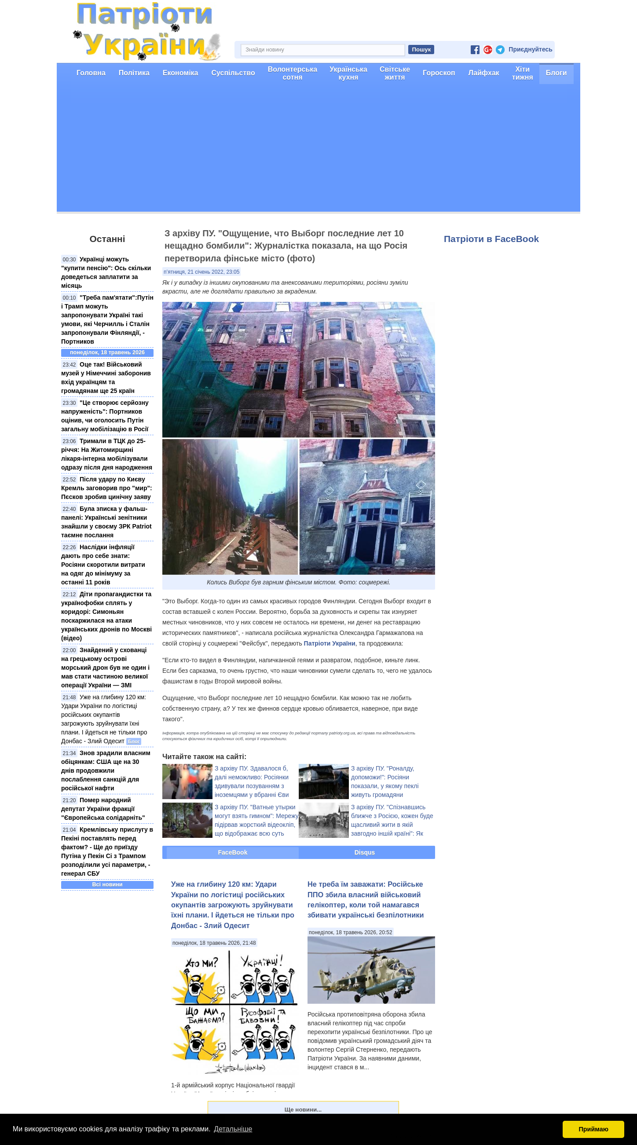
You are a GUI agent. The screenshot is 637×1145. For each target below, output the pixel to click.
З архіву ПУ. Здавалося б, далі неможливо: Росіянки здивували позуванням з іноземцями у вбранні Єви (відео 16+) (252, 786)
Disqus (365, 852)
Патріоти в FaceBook (491, 239)
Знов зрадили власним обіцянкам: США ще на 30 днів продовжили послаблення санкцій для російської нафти (105, 770)
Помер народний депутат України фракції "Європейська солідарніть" (103, 808)
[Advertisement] (318, 150)
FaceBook (233, 852)
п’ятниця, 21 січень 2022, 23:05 (201, 272)
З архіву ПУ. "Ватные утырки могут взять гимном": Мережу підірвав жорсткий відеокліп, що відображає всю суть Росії (257, 825)
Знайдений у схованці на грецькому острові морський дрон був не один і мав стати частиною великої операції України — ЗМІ (105, 667)
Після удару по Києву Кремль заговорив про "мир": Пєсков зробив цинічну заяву (106, 488)
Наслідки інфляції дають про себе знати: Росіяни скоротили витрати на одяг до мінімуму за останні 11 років (103, 564)
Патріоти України (329, 643)
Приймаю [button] (593, 1129)
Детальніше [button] (233, 1129)
